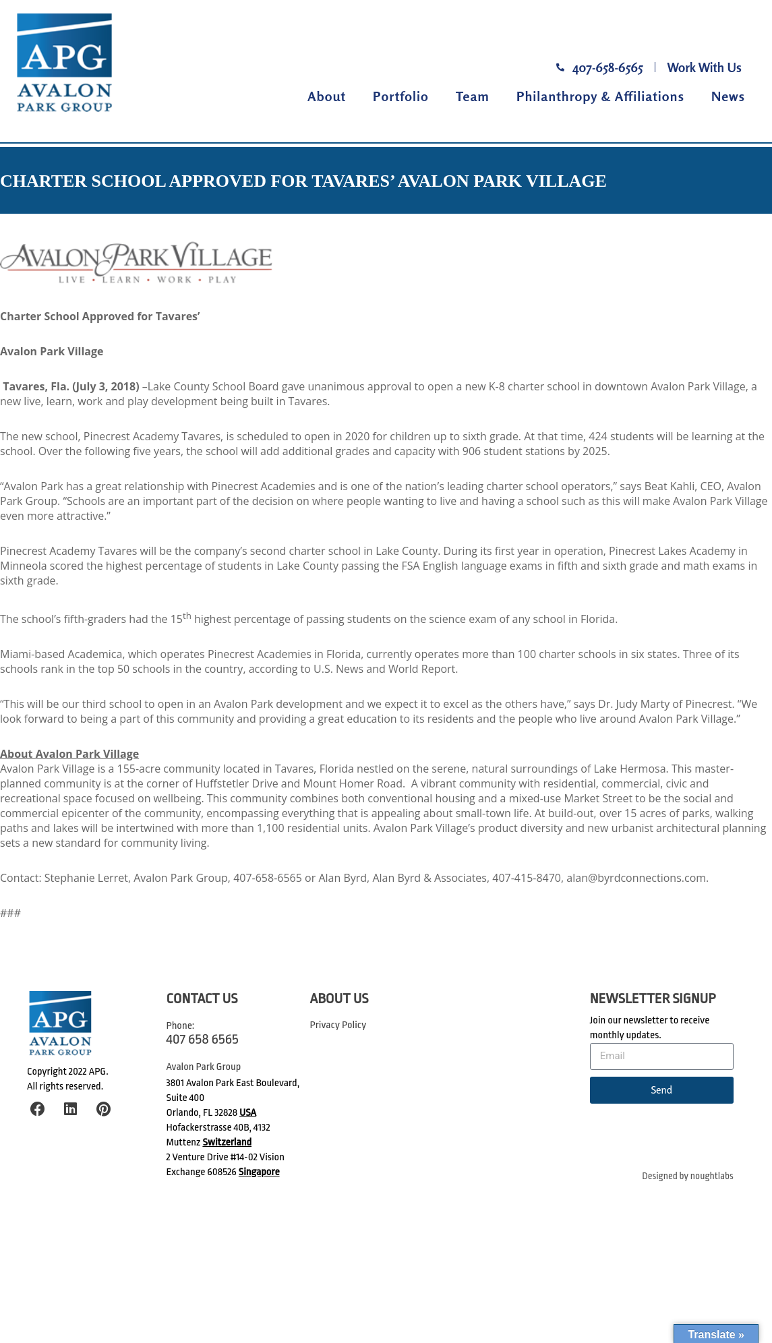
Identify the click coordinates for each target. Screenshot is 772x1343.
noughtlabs (712, 1176)
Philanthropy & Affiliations (600, 96)
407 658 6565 (203, 1039)
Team (472, 96)
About (326, 96)
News (728, 96)
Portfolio (401, 96)
